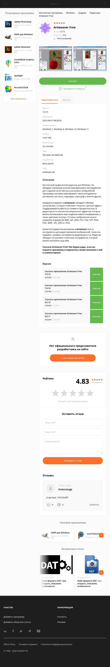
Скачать (73, 81)
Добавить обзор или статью (17, 622)
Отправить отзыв (73, 460)
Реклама (61, 622)
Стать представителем (72, 358)
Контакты (62, 616)
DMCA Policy (9, 644)
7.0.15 (59, 31)
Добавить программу (14, 616)
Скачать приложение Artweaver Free (63, 273)
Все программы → (20, 98)
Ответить (94, 504)
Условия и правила (28, 644)
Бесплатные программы (51, 12)
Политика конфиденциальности (56, 644)
